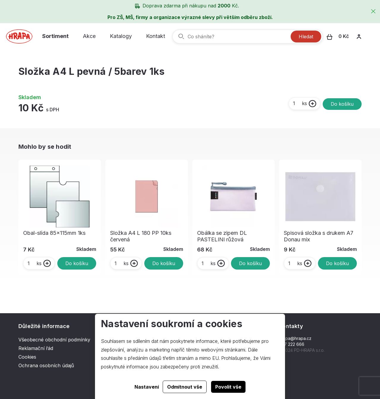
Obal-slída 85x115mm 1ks (54, 233)
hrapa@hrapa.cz (295, 338)
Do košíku (342, 104)
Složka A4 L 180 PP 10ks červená (140, 236)
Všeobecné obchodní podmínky (54, 340)
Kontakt (155, 36)
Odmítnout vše (184, 387)
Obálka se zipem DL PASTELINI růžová (222, 236)
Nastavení (146, 387)
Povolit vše (228, 387)
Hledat (306, 36)
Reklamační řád (35, 348)
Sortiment (55, 36)
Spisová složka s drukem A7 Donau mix (318, 236)
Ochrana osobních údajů (46, 365)
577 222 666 (291, 344)
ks (299, 103)
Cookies (27, 357)
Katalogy (121, 36)
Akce (89, 36)
